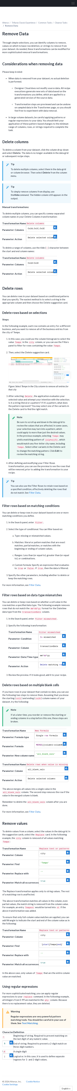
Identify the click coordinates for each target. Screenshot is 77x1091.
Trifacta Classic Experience (23, 22)
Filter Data (34, 492)
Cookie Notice (33, 1081)
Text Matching (30, 1023)
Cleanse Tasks (61, 22)
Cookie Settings (10, 1084)
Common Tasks (45, 22)
